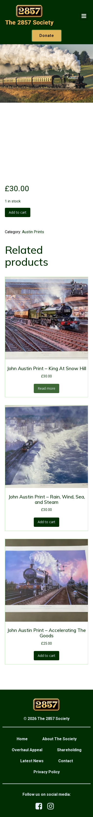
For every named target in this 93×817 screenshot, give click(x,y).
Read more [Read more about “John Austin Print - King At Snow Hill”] (46, 388)
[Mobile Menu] (84, 16)
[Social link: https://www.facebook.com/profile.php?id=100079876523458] (40, 806)
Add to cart (17, 212)
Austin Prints (33, 232)
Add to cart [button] (46, 521)
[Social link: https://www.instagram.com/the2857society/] (52, 806)
